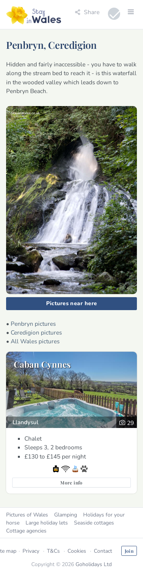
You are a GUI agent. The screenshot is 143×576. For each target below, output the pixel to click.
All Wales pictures (35, 341)
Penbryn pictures (33, 324)
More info (71, 482)
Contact (103, 551)
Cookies (76, 551)
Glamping (65, 514)
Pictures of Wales (27, 514)
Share (87, 12)
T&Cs (53, 551)
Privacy (30, 551)
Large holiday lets (47, 522)
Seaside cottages (94, 522)
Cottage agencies (26, 530)
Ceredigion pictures (36, 332)
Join (129, 551)
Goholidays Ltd (94, 564)
